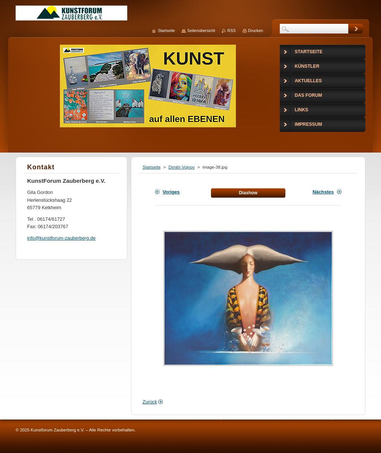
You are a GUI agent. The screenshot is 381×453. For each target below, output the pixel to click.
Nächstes (323, 192)
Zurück (150, 402)
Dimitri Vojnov (182, 167)
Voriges (171, 192)
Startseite (152, 167)
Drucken (255, 30)
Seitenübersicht (201, 30)
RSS (231, 30)
